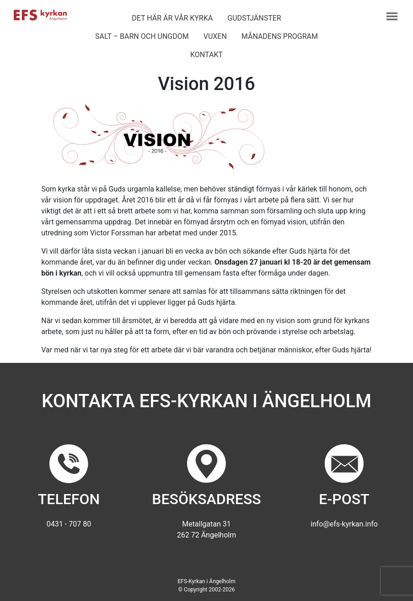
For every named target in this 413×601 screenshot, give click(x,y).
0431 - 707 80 (69, 524)
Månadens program (279, 36)
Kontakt (206, 54)
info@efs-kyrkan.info (344, 524)
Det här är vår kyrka (172, 18)
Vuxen (215, 36)
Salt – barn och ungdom (142, 36)
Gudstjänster (254, 18)
